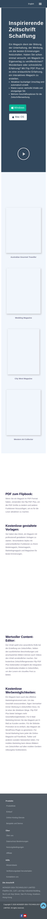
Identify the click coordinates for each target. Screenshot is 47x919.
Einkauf (9, 812)
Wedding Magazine (23, 318)
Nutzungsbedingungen (15, 847)
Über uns (9, 835)
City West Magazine (23, 378)
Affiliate (9, 853)
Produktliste (10, 806)
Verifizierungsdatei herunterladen (19, 871)
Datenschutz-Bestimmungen (17, 841)
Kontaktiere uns (12, 877)
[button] (40, 4)
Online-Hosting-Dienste (15, 818)
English (31, 4)
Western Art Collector (23, 439)
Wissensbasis (11, 865)
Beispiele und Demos (14, 823)
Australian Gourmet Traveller (23, 257)
